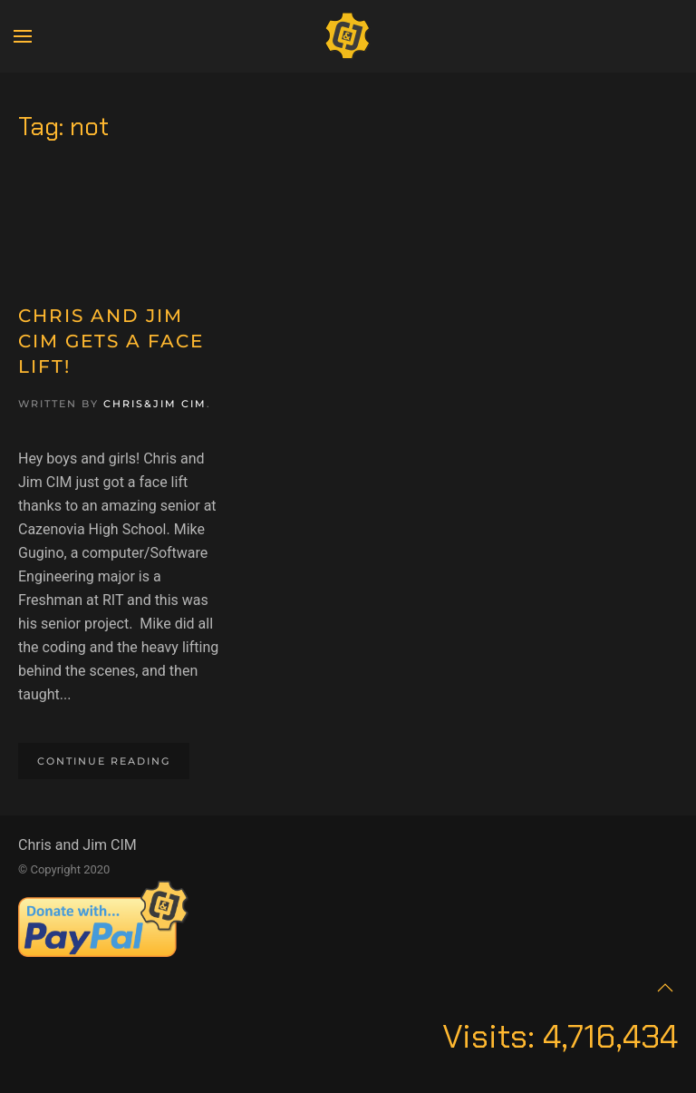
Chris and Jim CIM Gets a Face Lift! (111, 341)
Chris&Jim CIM (155, 403)
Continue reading (103, 761)
